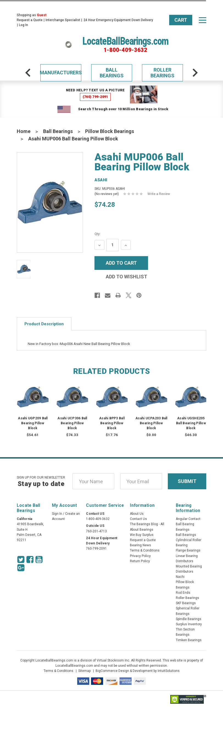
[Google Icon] (21, 568)
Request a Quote (30, 20)
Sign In (57, 514)
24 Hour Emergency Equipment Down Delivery (118, 20)
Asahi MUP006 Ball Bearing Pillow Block (73, 139)
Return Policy (140, 561)
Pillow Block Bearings (109, 131)
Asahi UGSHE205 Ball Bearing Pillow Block (191, 423)
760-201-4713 (96, 531)
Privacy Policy (140, 556)
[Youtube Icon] (39, 559)
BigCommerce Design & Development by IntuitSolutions (138, 671)
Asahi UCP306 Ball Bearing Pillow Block (72, 423)
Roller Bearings (162, 73)
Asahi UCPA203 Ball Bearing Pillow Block (151, 423)
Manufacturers (60, 72)
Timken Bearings (189, 640)
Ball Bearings (112, 73)
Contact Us (138, 519)
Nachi (180, 577)
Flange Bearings (188, 550)
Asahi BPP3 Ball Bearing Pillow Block (112, 423)
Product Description (44, 323)
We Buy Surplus (142, 535)
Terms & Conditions (145, 550)
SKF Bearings (186, 603)
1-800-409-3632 (125, 50)
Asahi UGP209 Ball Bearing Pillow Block (33, 423)
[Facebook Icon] (30, 559)
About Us (137, 514)
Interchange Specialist (63, 20)
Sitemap (84, 671)
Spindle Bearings (188, 619)
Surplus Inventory (189, 624)
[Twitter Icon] (21, 559)
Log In (23, 25)
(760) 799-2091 (95, 97)
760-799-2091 (96, 548)
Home (23, 131)
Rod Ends (183, 593)
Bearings (182, 530)
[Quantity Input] (112, 245)
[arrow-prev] (28, 72)
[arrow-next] (195, 72)
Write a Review (158, 194)
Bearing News (140, 545)
